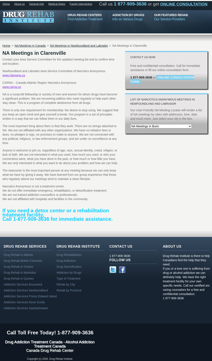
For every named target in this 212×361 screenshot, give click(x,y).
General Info (36, 4)
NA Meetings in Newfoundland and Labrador (79, 45)
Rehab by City (66, 284)
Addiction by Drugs (69, 272)
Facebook (122, 269)
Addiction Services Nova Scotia (24, 302)
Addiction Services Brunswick (23, 284)
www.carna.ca (12, 87)
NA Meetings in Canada (30, 45)
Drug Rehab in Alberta (18, 255)
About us (19, 4)
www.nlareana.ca (14, 75)
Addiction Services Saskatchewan (26, 308)
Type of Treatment (69, 278)
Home (6, 4)
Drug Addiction (66, 260)
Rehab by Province (69, 290)
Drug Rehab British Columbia (23, 260)
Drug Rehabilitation (69, 255)
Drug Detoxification (69, 266)
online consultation (184, 4)
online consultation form (162, 79)
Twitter (112, 269)
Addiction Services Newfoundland (26, 290)
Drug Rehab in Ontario (18, 266)
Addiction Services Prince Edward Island (30, 296)
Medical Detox (56, 4)
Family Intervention (81, 4)
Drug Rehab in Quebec (19, 278)
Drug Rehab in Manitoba (20, 272)
